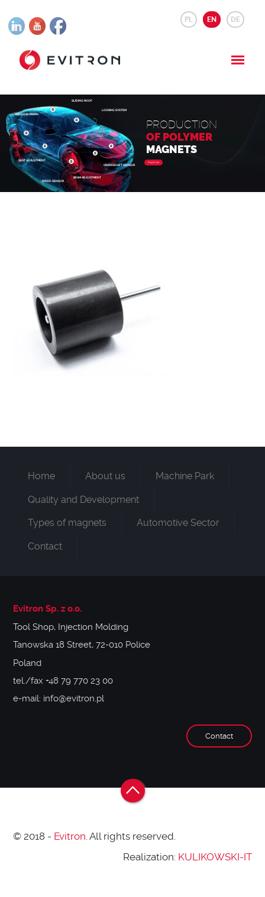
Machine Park (185, 476)
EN (211, 19)
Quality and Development (83, 499)
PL (189, 19)
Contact (45, 546)
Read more (153, 162)
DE (235, 19)
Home (41, 476)
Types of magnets (67, 522)
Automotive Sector (178, 522)
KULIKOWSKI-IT (215, 857)
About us (105, 476)
